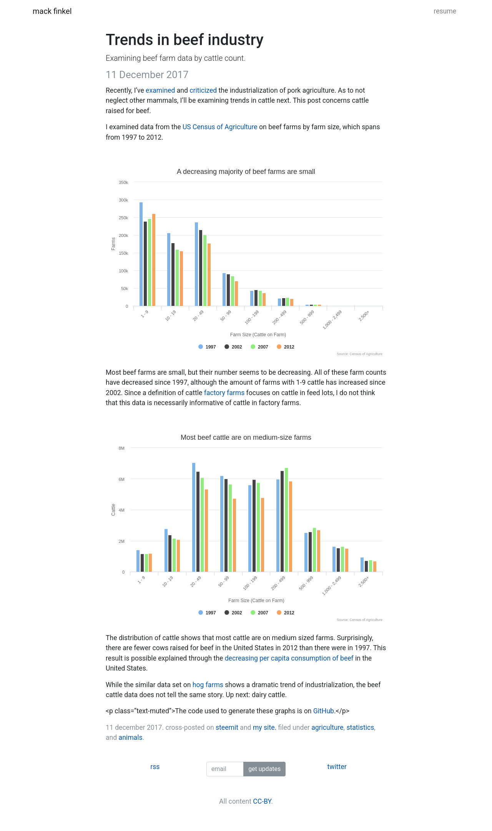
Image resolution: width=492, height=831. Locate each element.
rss (155, 767)
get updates (264, 769)
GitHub (323, 711)
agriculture (327, 727)
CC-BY (262, 801)
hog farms (208, 685)
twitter (337, 767)
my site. (264, 727)
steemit (227, 727)
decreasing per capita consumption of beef (289, 658)
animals (131, 737)
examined (160, 90)
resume (445, 11)
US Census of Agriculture (220, 127)
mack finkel (52, 11)
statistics (360, 727)
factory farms (224, 393)
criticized (203, 90)
